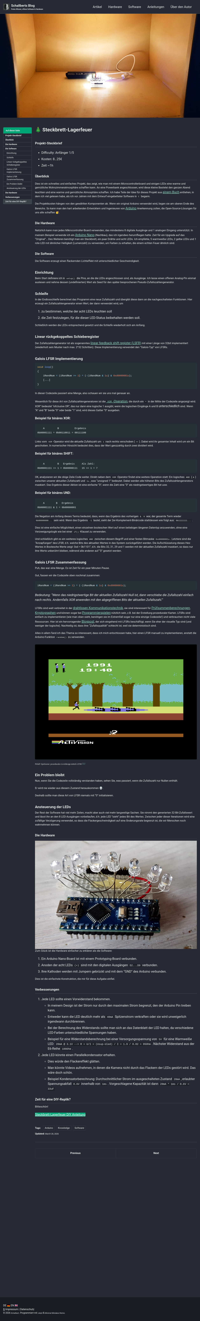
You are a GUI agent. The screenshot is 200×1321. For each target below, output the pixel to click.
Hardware (115, 7)
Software (134, 7)
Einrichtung (12, 156)
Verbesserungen (14, 210)
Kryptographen (85, 704)
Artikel (97, 7)
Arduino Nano (126, 254)
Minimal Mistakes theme (59, 1313)
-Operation (132, 448)
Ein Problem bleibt (16, 195)
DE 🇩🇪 (6, 1305)
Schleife (11, 161)
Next (156, 1282)
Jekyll (42, 1313)
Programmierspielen (142, 704)
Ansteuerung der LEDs (18, 200)
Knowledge (64, 1255)
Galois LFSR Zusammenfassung (16, 188)
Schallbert (16, 1313)
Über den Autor (181, 7)
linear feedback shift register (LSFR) (127, 382)
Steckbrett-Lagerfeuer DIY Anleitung (60, 1241)
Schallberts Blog (30, 7)
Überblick (10, 141)
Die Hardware (12, 146)
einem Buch (94, 204)
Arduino (184, 223)
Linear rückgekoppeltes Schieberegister (15, 170)
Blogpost (41, 719)
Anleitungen (155, 7)
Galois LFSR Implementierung (15, 180)
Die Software (12, 151)
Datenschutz (27, 1309)
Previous (75, 1282)
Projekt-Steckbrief (15, 136)
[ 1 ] (93, 865)
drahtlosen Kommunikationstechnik (106, 700)
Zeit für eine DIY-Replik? (14, 217)
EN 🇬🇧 (14, 1305)
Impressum (11, 1309)
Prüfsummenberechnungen (54, 704)
